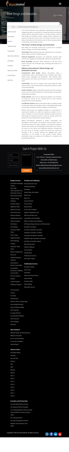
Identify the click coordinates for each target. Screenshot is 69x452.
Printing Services (13, 56)
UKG (12, 367)
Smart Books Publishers (17, 316)
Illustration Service (29, 287)
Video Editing (28, 284)
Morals (13, 373)
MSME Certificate (29, 247)
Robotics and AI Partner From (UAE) (19, 425)
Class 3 (13, 381)
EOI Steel (13, 324)
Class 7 (13, 393)
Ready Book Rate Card (30, 184)
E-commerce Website (17, 341)
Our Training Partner (16, 418)
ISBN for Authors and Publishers (33, 221)
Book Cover (27, 195)
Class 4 (13, 384)
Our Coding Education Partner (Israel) (21, 410)
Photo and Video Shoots (31, 275)
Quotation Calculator (30, 227)
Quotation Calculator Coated (32, 241)
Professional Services (30, 256)
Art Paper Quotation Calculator (33, 230)
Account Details (28, 201)
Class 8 (13, 396)
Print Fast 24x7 (15, 319)
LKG (12, 364)
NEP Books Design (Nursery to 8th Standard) (37, 224)
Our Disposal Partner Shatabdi (19, 407)
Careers (13, 293)
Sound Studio (28, 278)
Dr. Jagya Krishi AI (16, 313)
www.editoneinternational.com (49, 168)
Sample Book (28, 253)
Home (13, 27)
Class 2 (13, 378)
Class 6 (13, 390)
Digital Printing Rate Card (31, 212)
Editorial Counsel (11, 63)
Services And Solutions (12, 34)
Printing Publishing (29, 186)
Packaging (27, 189)
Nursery (13, 361)
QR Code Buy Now (29, 244)
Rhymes (13, 370)
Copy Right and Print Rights (32, 218)
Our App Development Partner (19, 421)
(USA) (12, 415)
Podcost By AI (14, 298)
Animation (27, 273)
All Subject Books (15, 352)
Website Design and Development (28, 27)
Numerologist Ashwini (17, 304)
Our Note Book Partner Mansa (19, 404)
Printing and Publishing (12, 48)
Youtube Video (28, 281)
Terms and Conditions (30, 209)
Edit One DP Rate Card (30, 215)
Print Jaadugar (15, 322)
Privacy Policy (28, 204)
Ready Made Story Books (31, 192)
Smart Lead (27, 270)
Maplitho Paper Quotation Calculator (35, 238)
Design (10, 41)
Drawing (13, 355)
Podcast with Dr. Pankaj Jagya (19, 301)
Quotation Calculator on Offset (33, 233)
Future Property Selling (17, 307)
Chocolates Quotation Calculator (33, 235)
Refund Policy (28, 207)
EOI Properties (15, 310)
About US (27, 198)
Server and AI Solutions (17, 338)
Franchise (13, 296)
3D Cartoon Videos (29, 258)
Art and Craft (14, 358)
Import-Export (15, 344)
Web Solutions (12, 70)
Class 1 (13, 376)
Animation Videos (29, 267)
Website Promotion (16, 336)
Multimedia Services (11, 78)
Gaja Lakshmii (28, 250)
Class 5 (13, 387)
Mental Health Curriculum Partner (20, 412)
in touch (58, 15)
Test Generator (15, 290)
